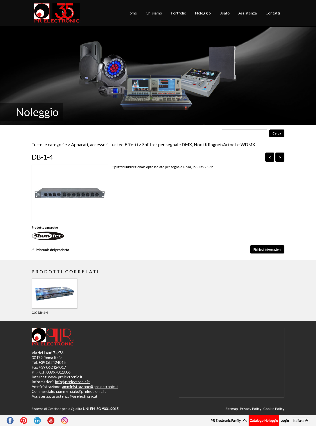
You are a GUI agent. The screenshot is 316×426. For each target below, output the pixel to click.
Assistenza (247, 13)
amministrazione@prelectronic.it (90, 386)
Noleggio (203, 13)
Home (131, 13)
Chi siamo (154, 13)
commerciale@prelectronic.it (81, 391)
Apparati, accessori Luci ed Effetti (104, 144)
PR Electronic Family (226, 420)
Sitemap (232, 408)
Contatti (273, 13)
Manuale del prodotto (52, 250)
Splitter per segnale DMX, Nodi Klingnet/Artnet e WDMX (198, 144)
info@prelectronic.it (72, 381)
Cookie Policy (273, 408)
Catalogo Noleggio (264, 420)
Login (284, 420)
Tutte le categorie (49, 144)
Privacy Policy (250, 408)
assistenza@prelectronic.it (74, 396)
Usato (224, 13)
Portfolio (178, 13)
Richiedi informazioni (267, 249)
